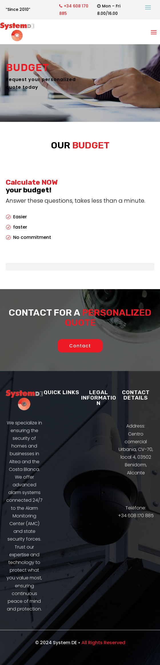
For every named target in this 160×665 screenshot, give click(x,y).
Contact (80, 345)
